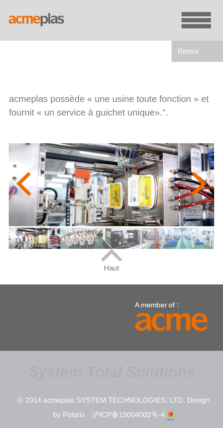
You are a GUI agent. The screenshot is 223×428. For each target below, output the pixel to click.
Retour (188, 51)
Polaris (74, 415)
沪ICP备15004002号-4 (128, 415)
